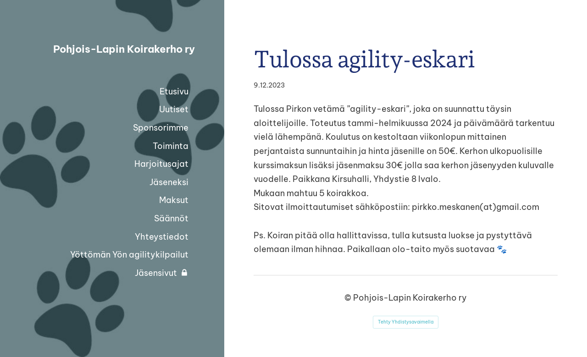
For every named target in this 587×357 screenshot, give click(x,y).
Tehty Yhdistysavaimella (405, 322)
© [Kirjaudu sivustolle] (348, 297)
